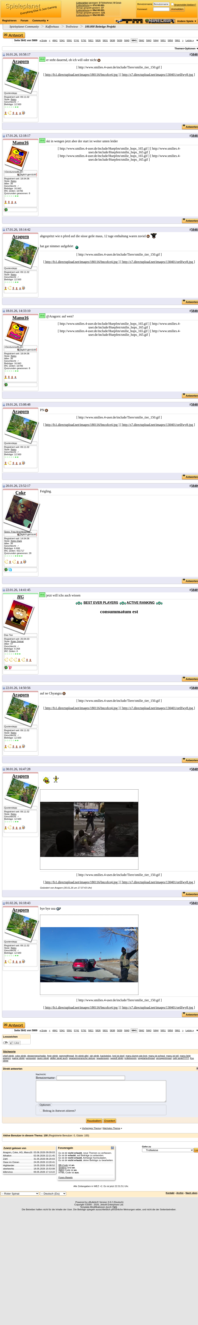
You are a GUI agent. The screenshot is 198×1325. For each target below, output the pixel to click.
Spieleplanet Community (24, 26)
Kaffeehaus (52, 26)
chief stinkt (8, 1056)
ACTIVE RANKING (141, 602)
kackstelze (105, 1056)
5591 (69, 40)
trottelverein (131, 1058)
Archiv (180, 1193)
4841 (55, 40)
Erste (43, 40)
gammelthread (66, 1056)
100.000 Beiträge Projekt (100, 26)
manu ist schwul (156, 1056)
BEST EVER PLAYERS (100, 602)
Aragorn (20, 61)
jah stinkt (94, 1056)
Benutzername (144, 4)
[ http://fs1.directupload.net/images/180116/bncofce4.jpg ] (81, 74)
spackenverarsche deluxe (82, 1058)
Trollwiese (72, 26)
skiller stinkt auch (59, 1058)
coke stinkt (20, 1056)
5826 (98, 40)
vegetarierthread (146, 1058)
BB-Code (63, 1165)
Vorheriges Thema (91, 1128)
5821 (90, 40)
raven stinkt (43, 1058)
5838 (112, 40)
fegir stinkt (52, 1056)
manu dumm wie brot (136, 1056)
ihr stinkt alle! (82, 1056)
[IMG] (61, 1170)
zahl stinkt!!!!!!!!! (181, 1058)
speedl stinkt (116, 1058)
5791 (83, 40)
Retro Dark (16, 541)
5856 (170, 40)
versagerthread (163, 1058)
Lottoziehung (83, 5)
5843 (148, 40)
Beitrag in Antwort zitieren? (58, 1110)
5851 (163, 40)
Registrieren (9, 20)
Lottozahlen (82, 3)
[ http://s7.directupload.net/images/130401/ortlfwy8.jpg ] (157, 74)
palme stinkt (18, 1058)
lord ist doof (118, 1056)
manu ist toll (172, 1056)
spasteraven (102, 1058)
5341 (62, 40)
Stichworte (9, 1051)
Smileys (63, 1167)
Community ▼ (40, 20)
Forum (24, 20)
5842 (141, 40)
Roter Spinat (17, 641)
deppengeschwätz (36, 1056)
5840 (126, 40)
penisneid (31, 1058)
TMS (114, 1207)
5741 (76, 40)
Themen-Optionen (185, 48)
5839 (119, 40)
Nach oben (191, 1193)
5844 (155, 40)
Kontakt (170, 1193)
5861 (177, 40)
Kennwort (142, 9)
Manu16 (20, 142)
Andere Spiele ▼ (187, 21)
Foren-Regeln (66, 1177)
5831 (105, 40)
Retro (13, 99)
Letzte (190, 40)
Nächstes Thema (111, 1128)
